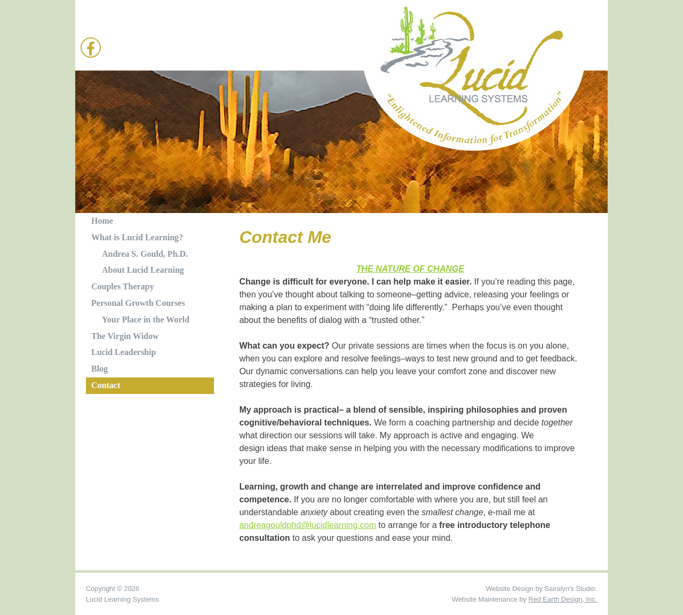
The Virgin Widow (125, 336)
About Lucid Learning (143, 269)
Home (102, 220)
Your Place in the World (145, 319)
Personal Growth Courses (138, 303)
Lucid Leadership (123, 352)
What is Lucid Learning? (137, 237)
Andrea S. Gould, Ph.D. (145, 253)
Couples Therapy (122, 286)
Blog (99, 368)
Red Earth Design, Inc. (562, 599)
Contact (105, 385)
